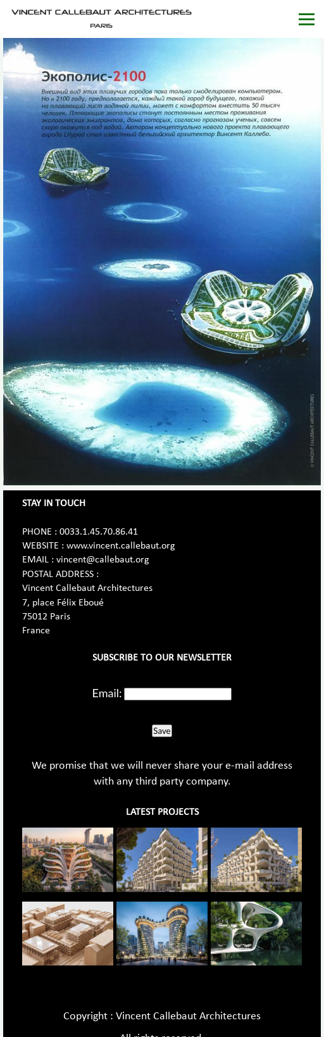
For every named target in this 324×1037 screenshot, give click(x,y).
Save (161, 731)
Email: (107, 693)
